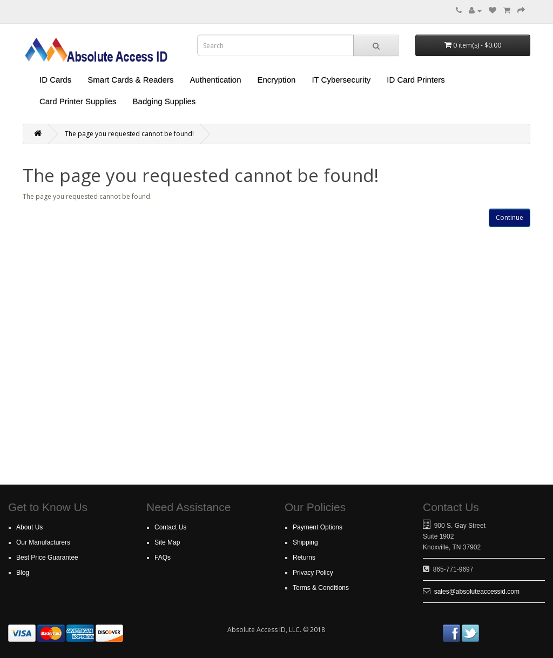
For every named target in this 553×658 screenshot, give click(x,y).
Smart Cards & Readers (130, 79)
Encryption (277, 79)
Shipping (305, 542)
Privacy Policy (313, 572)
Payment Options (317, 527)
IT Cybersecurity (341, 79)
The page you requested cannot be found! (129, 133)
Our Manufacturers (43, 542)
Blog (22, 572)
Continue (509, 217)
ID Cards (55, 79)
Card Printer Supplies (78, 101)
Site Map (167, 542)
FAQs (162, 557)
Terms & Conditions (321, 588)
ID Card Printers (416, 79)
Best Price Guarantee (47, 557)
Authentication (215, 79)
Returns (304, 557)
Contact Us (170, 527)
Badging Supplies (164, 101)
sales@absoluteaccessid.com (477, 591)
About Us (29, 527)
